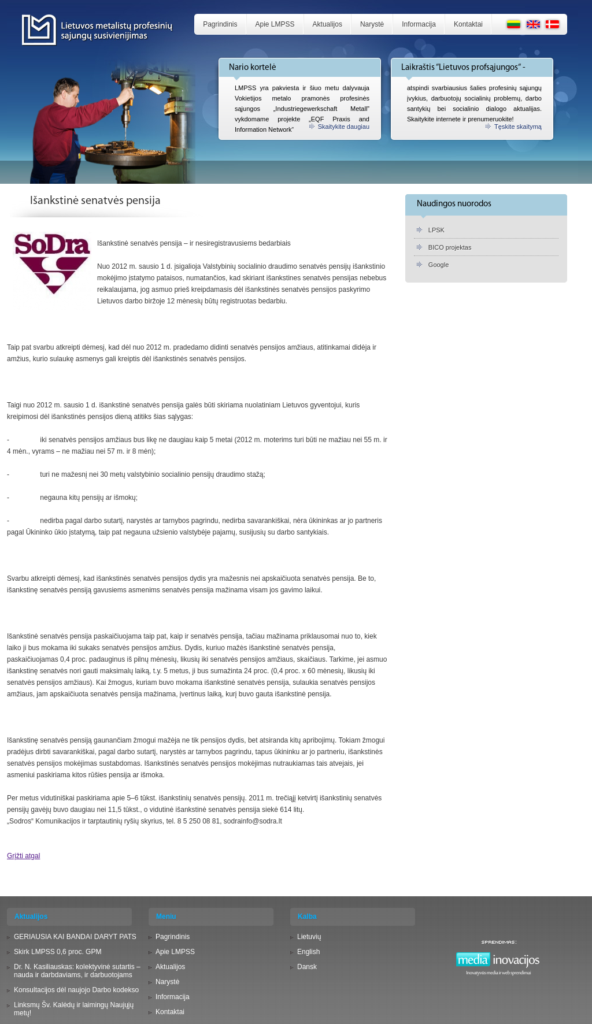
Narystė (372, 24)
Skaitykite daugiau (343, 126)
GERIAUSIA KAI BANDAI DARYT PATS (75, 937)
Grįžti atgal (23, 856)
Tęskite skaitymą (518, 126)
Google (438, 264)
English (308, 952)
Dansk (307, 967)
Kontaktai (468, 24)
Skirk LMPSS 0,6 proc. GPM (57, 952)
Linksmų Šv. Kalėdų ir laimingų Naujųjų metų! (74, 1009)
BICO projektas (450, 247)
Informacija (419, 24)
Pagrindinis (220, 24)
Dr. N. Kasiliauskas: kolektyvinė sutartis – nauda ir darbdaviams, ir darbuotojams (77, 971)
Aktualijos (327, 24)
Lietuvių (309, 937)
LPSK (436, 230)
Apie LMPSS (275, 24)
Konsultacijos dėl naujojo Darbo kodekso (76, 990)
